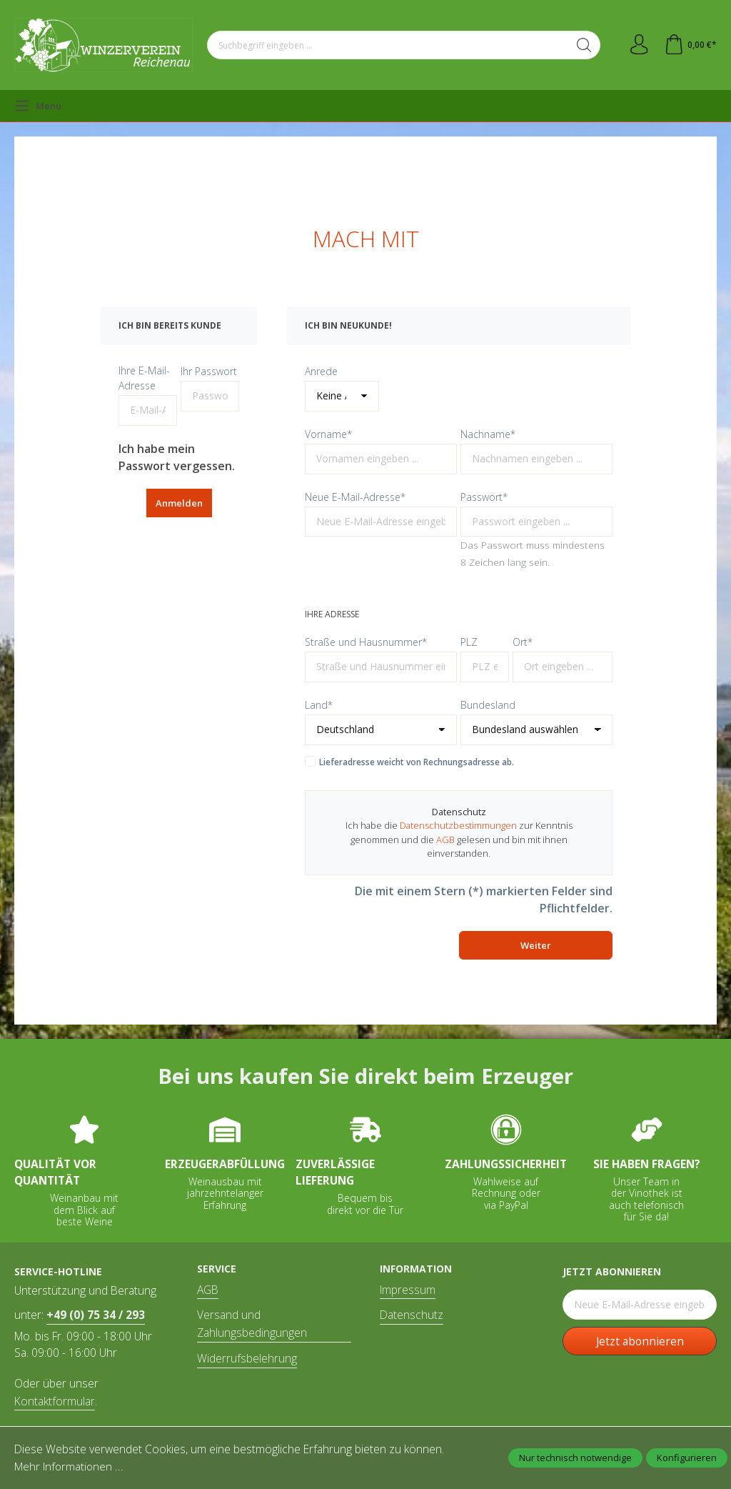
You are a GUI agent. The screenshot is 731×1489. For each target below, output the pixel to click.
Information (416, 1269)
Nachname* (487, 434)
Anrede (321, 371)
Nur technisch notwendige (575, 1457)
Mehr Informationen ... (68, 1466)
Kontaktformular (54, 1401)
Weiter (535, 945)
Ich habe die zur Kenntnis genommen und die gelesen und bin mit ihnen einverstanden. (459, 839)
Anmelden (179, 503)
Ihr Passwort (209, 371)
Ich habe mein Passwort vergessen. (177, 457)
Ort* (523, 642)
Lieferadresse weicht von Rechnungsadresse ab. (416, 762)
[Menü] (37, 105)
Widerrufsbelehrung (247, 1358)
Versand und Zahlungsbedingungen (252, 1323)
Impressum (407, 1290)
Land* (319, 705)
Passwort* (484, 497)
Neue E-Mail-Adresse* (355, 497)
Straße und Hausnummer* (366, 642)
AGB (445, 839)
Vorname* (328, 434)
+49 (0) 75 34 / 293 (95, 1315)
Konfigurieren (687, 1457)
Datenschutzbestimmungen (458, 825)
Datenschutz (411, 1315)
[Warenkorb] (689, 45)
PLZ (469, 642)
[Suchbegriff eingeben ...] (387, 45)
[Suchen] (582, 45)
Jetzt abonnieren (640, 1341)
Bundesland (487, 705)
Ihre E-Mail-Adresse (144, 378)
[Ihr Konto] (637, 45)
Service (216, 1269)
